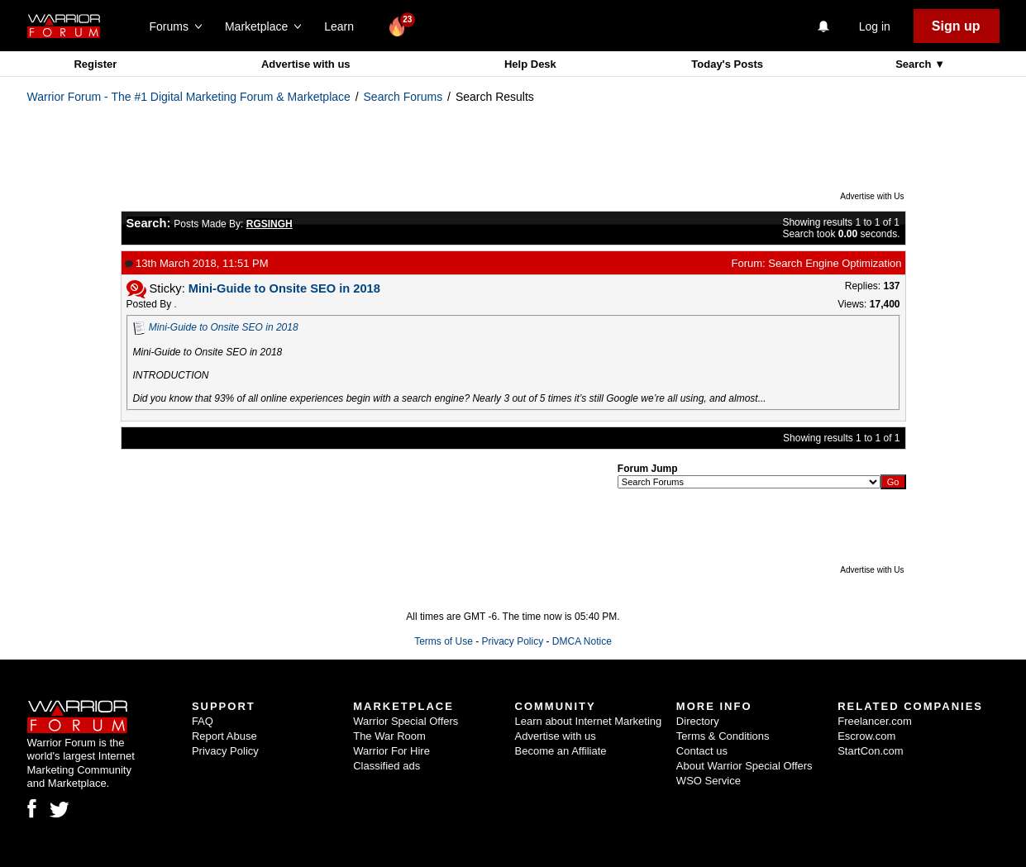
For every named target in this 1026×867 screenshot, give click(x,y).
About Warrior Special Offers (744, 766)
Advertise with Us (872, 196)
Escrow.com (866, 736)
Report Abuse (224, 736)
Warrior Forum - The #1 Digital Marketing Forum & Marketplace (189, 96)
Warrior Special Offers (405, 721)
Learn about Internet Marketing (588, 721)
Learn (343, 26)
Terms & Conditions (723, 736)
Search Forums (403, 96)
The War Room (389, 736)
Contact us (702, 751)
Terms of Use (443, 641)
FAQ (202, 721)
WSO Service (708, 780)
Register (95, 64)
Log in (874, 26)
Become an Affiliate (561, 751)
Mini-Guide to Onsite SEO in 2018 (223, 327)
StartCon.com (870, 751)
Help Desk (530, 64)
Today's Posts (727, 64)
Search (914, 64)
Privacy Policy (512, 641)
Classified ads (386, 766)
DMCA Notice (582, 641)
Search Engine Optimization (834, 263)
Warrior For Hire (391, 751)
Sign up (956, 26)
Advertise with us (306, 64)
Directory (697, 721)
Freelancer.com (875, 721)
